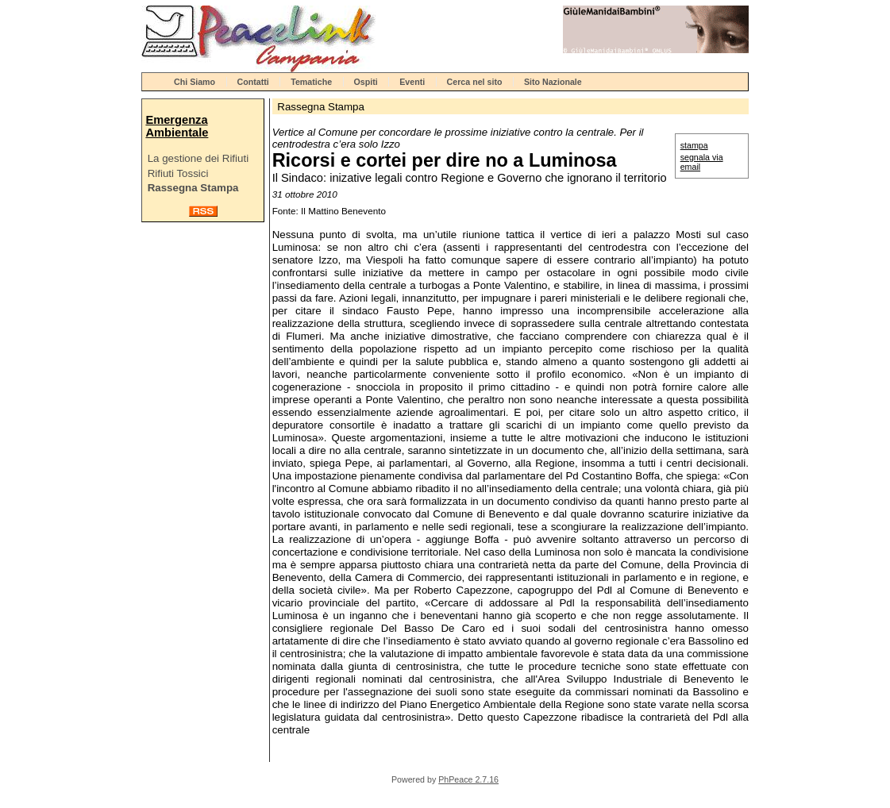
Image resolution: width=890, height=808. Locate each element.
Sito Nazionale (553, 82)
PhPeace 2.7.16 (468, 779)
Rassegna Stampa (193, 188)
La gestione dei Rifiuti (198, 158)
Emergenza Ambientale (176, 126)
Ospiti (366, 82)
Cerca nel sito (475, 82)
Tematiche (311, 82)
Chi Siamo (194, 82)
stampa (694, 145)
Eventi (412, 82)
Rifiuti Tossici (178, 173)
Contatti (253, 82)
